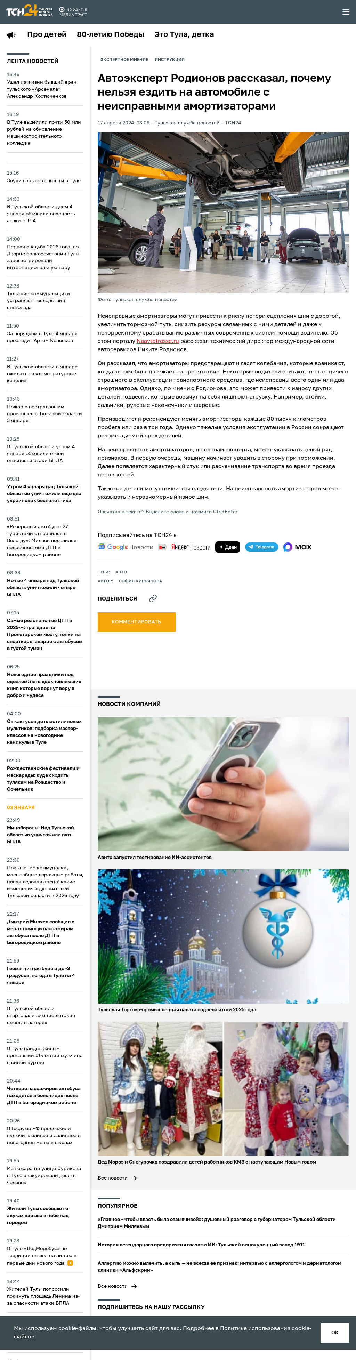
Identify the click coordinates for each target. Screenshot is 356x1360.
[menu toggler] (346, 12)
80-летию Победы (110, 35)
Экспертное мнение (124, 60)
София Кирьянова (140, 581)
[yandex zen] (227, 547)
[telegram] (261, 547)
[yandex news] (184, 547)
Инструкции (170, 60)
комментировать (137, 622)
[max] (297, 547)
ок (335, 1332)
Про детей (46, 35)
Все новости (113, 1178)
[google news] (125, 547)
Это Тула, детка (184, 35)
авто (121, 572)
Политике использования (255, 1328)
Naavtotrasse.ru (158, 341)
